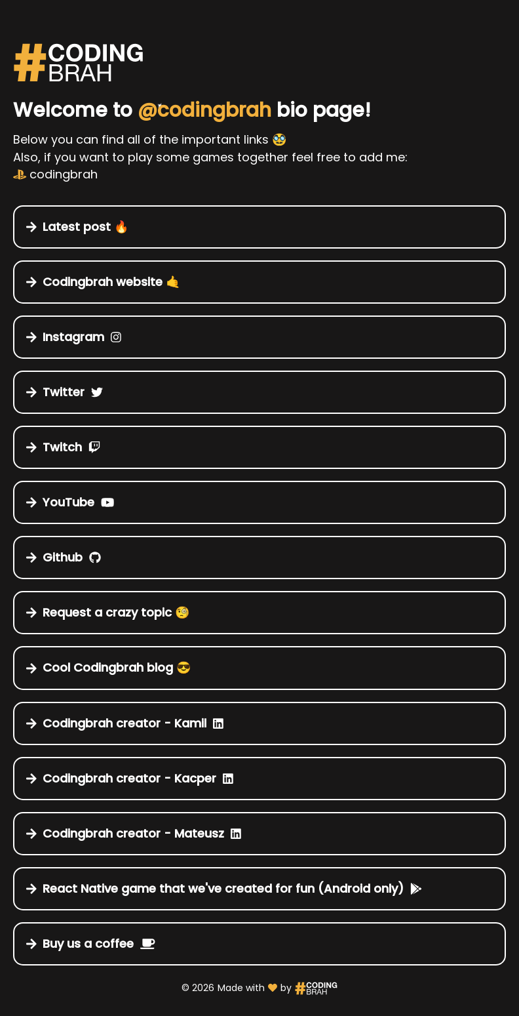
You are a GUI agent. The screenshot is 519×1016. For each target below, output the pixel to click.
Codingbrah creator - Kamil (125, 723)
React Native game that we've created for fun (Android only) (224, 888)
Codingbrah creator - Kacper (130, 778)
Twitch (63, 447)
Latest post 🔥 (81, 226)
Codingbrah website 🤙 (106, 282)
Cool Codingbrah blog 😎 (112, 667)
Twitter (65, 392)
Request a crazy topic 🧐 (111, 612)
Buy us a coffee (90, 943)
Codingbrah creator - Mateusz (134, 833)
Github (64, 557)
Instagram (74, 337)
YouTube (70, 502)
